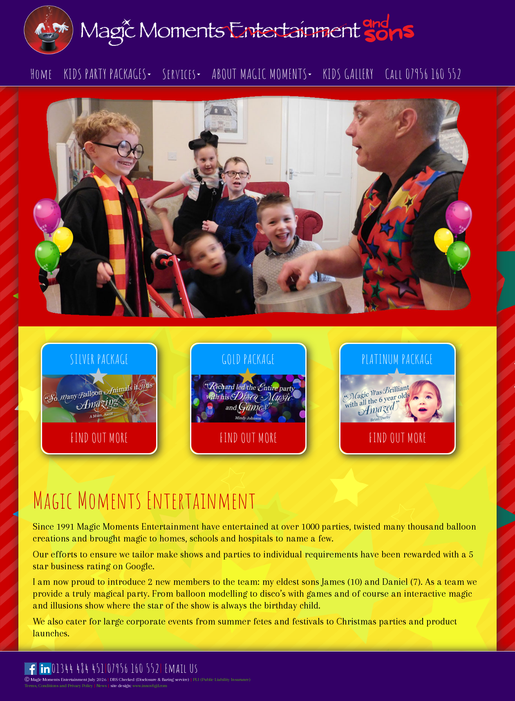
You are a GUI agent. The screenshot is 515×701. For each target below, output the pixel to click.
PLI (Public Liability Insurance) (222, 679)
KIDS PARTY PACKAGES (107, 73)
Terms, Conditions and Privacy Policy (59, 685)
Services (181, 73)
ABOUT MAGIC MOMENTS (261, 73)
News (101, 685)
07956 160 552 (133, 668)
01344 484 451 (78, 668)
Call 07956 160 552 (423, 73)
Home (41, 73)
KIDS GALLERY (348, 73)
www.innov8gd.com (149, 685)
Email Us (181, 668)
